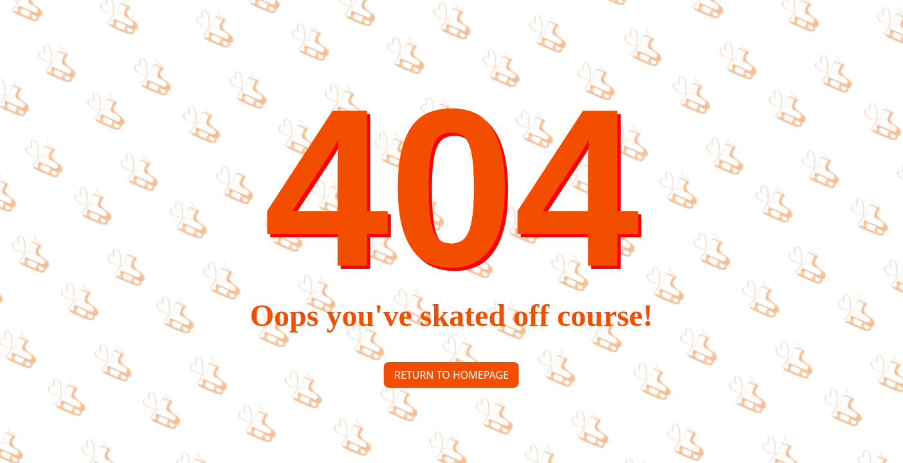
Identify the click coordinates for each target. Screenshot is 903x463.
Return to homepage (451, 375)
